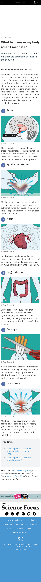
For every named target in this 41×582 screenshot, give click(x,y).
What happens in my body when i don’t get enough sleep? (19, 451)
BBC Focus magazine (22, 470)
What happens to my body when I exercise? (19, 458)
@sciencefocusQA (14, 476)
